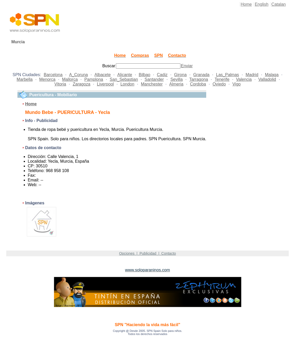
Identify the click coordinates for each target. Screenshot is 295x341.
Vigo (236, 84)
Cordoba (198, 84)
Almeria (176, 84)
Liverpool (105, 84)
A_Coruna (78, 74)
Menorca (47, 79)
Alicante (124, 74)
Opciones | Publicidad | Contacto (147, 253)
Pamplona (93, 79)
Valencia (244, 79)
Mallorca (70, 79)
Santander (154, 79)
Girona (180, 74)
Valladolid (267, 79)
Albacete (103, 74)
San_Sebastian (124, 79)
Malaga (271, 74)
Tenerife (222, 79)
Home (246, 4)
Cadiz (162, 74)
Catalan (278, 4)
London (127, 84)
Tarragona (198, 79)
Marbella (25, 79)
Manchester (152, 84)
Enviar (187, 66)
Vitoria (60, 84)
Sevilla (176, 79)
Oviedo (219, 84)
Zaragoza (81, 84)
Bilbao (144, 74)
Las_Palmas (227, 74)
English (261, 4)
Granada (201, 74)
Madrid (252, 74)
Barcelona (53, 74)
